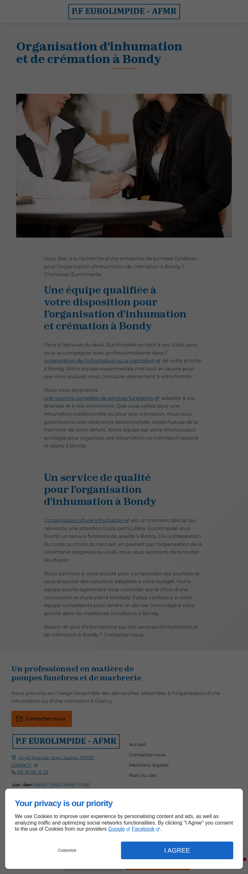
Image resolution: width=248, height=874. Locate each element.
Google (116, 829)
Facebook (143, 829)
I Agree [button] (177, 850)
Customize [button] (67, 850)
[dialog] (124, 829)
